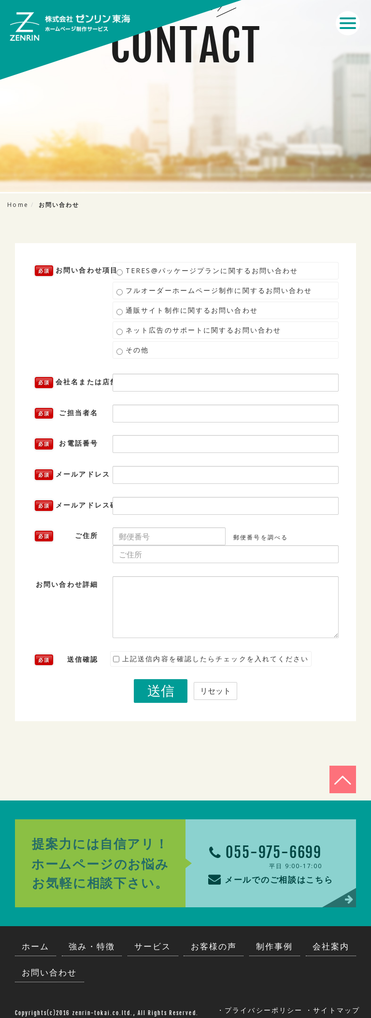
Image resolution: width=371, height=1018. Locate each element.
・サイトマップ (332, 1007)
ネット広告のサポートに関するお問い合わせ (198, 330)
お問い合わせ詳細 (67, 584)
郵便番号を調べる (260, 537)
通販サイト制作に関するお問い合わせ (187, 310)
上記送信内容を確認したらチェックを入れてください (211, 658)
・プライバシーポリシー (259, 1007)
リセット (215, 690)
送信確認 (66, 659)
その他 (132, 350)
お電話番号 (66, 443)
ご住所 (66, 536)
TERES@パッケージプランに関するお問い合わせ (207, 271)
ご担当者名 (66, 413)
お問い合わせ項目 (70, 270)
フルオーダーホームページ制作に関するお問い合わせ (214, 290)
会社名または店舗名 (70, 382)
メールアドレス (70, 474)
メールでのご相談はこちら (265, 875)
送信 (160, 690)
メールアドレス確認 (70, 505)
